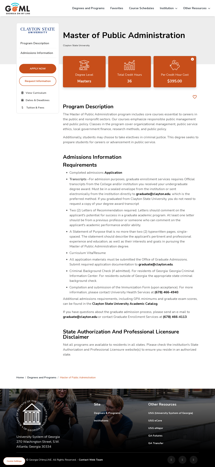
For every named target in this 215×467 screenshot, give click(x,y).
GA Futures (173, 436)
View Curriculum (38, 93)
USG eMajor (173, 428)
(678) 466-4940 (167, 292)
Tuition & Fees (38, 107)
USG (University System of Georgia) (173, 413)
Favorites (116, 8)
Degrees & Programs (107, 413)
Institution (168, 8)
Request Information (38, 81)
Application (113, 172)
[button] (192, 59)
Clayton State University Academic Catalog (125, 304)
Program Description (34, 43)
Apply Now (42, 68)
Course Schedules (141, 8)
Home (20, 377)
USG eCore (173, 420)
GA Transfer (173, 443)
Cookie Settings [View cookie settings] (14, 461)
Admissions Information (36, 53)
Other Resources (196, 8)
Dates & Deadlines (38, 100)
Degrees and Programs (88, 8)
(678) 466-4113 (175, 317)
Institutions (101, 420)
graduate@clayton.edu (153, 194)
